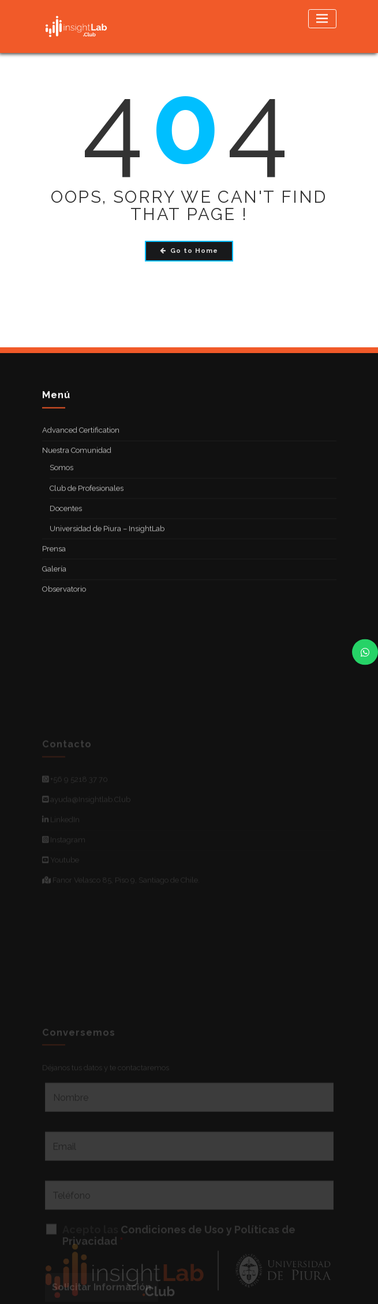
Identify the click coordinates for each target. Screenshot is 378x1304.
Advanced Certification (80, 442)
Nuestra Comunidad (76, 462)
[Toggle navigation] (322, 18)
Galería (54, 581)
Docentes (66, 520)
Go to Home (189, 251)
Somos (61, 480)
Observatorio (64, 601)
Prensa (54, 560)
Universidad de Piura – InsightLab (107, 540)
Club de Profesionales (86, 500)
